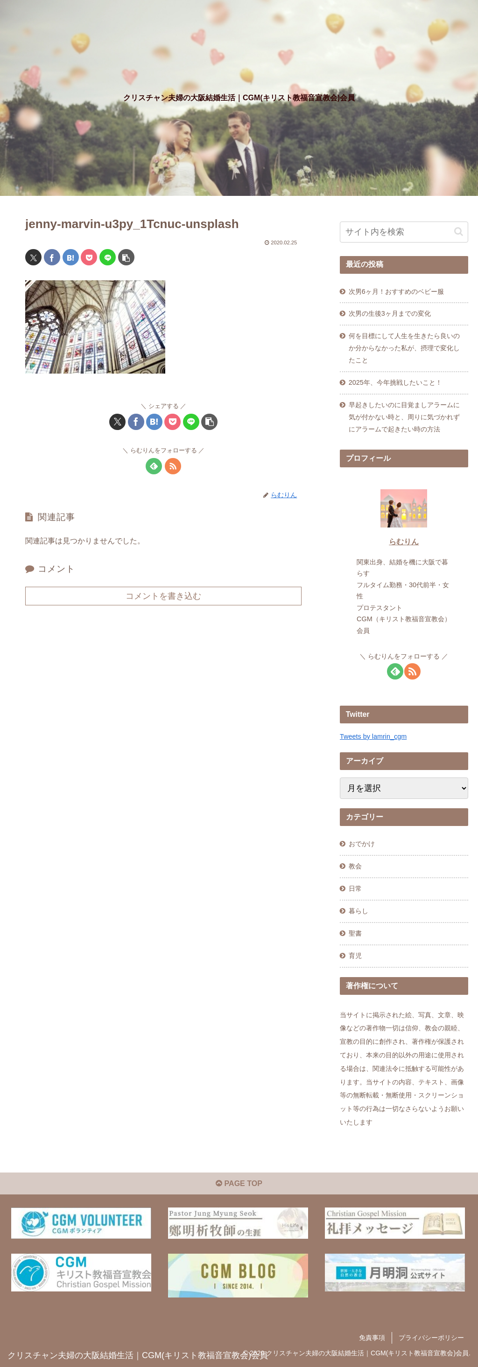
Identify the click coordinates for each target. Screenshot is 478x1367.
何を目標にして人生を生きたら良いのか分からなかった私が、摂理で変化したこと (404, 348)
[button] (126, 257)
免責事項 (372, 1337)
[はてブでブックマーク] (71, 257)
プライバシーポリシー (431, 1337)
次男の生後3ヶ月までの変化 (390, 313)
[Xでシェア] (33, 257)
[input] (404, 232)
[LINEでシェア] (107, 257)
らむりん (404, 542)
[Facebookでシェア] (52, 257)
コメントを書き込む (163, 596)
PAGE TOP (239, 1183)
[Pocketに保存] (89, 257)
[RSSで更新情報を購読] (173, 466)
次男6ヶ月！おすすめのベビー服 (396, 291)
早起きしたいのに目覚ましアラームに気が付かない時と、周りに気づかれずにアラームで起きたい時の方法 (404, 417)
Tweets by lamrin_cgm (373, 736)
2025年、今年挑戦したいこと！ (395, 382)
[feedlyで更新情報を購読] (154, 466)
